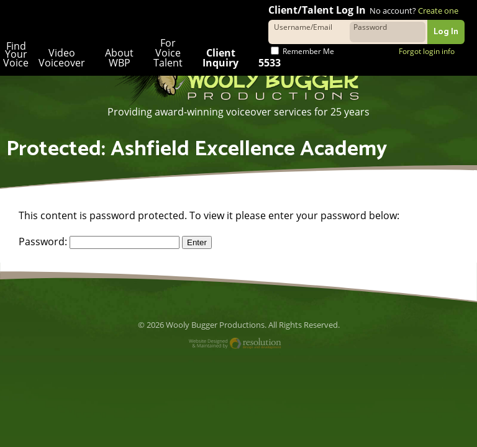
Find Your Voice (15, 55)
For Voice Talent (165, 53)
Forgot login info (426, 51)
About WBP (117, 58)
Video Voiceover (60, 58)
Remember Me (302, 51)
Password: (98, 241)
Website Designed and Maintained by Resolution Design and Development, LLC (239, 345)
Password (370, 26)
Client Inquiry (218, 58)
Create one (437, 10)
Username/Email (303, 26)
